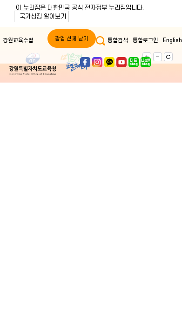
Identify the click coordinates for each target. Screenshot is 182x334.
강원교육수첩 (18, 40)
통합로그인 (145, 40)
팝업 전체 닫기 (71, 39)
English (172, 40)
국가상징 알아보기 (43, 16)
